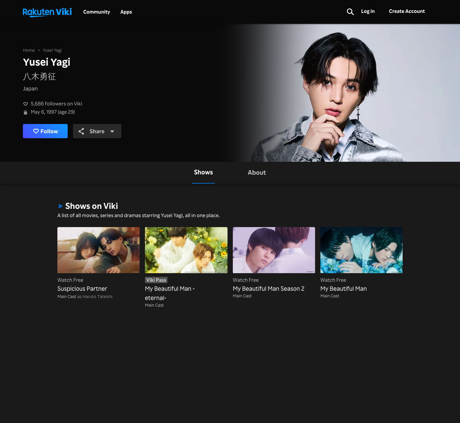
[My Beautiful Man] (361, 260)
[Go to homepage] (47, 12)
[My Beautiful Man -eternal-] (186, 265)
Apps (126, 12)
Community (96, 12)
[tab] (203, 173)
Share (96, 131)
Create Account (407, 11)
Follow (45, 131)
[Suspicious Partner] (98, 260)
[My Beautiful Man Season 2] (274, 260)
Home (29, 50)
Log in (368, 11)
